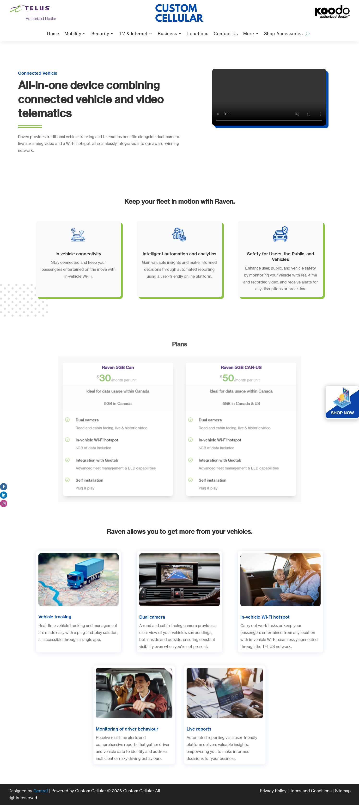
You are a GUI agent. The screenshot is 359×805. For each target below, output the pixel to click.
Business (167, 34)
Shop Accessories (283, 34)
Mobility (73, 34)
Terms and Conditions (311, 790)
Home (53, 34)
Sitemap (343, 790)
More (248, 34)
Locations (197, 34)
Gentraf (40, 790)
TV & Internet (133, 34)
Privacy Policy (273, 790)
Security (100, 34)
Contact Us (226, 34)
